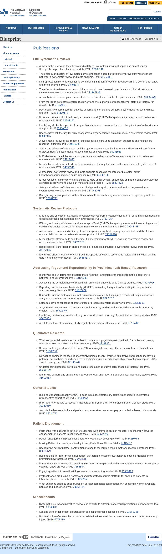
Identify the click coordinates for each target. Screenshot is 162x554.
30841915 (45, 136)
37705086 (59, 519)
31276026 (149, 282)
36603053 (45, 318)
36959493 (127, 471)
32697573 (150, 97)
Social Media (11, 65)
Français (122, 18)
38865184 (78, 486)
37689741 (51, 198)
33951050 (138, 302)
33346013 (51, 507)
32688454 (82, 398)
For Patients (145, 29)
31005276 (51, 351)
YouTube (24, 537)
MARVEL (126, 443)
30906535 (62, 128)
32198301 (105, 343)
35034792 (51, 413)
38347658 (82, 479)
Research (141, 3)
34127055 (45, 249)
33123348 (81, 278)
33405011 (73, 84)
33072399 (102, 434)
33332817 (108, 298)
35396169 (45, 370)
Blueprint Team (11, 53)
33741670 (74, 362)
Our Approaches (11, 77)
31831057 (107, 218)
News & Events (90, 29)
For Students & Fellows (63, 29)
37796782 (133, 323)
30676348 (74, 143)
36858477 (80, 466)
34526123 (78, 242)
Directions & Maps (137, 18)
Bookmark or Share (151, 39)
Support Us (154, 3)
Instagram (64, 537)
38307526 (117, 182)
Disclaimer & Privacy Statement (32, 547)
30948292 (68, 120)
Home (112, 18)
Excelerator (9, 71)
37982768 (94, 190)
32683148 (98, 69)
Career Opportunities (118, 29)
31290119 (62, 112)
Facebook (37, 537)
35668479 (45, 451)
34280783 (133, 438)
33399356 (132, 511)
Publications (9, 89)
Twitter (51, 537)
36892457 (61, 310)
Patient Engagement (13, 83)
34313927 (68, 159)
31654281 (60, 105)
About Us (11, 27)
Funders (7, 95)
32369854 (107, 77)
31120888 (81, 290)
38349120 (103, 175)
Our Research (36, 29)
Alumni (8, 59)
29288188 (132, 226)
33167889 (94, 92)
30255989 (116, 151)
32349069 (45, 405)
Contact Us (154, 18)
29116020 (111, 234)
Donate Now (153, 537)
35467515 (81, 458)
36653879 (84, 257)
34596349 (68, 167)
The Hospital (126, 3)
